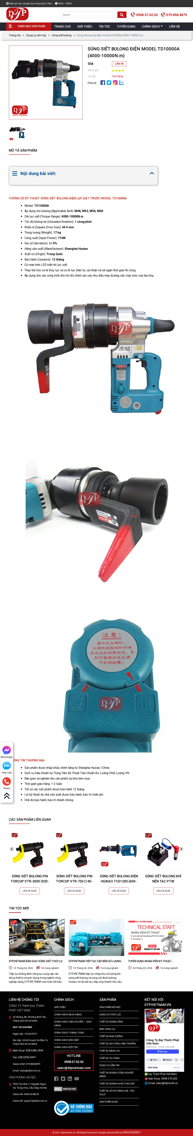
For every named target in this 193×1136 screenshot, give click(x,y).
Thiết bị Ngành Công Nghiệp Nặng (116, 1074)
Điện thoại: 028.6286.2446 (28, 1050)
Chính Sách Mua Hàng (68, 1014)
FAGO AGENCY (132, 1132)
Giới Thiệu (60, 1007)
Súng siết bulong (61, 35)
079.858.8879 (176, 15)
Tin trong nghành (50, 968)
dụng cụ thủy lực (110, 1014)
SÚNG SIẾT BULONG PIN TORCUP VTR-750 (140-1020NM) (74, 881)
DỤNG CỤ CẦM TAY (109, 1065)
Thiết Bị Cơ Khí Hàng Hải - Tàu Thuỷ (117, 1092)
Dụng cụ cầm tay (36, 35)
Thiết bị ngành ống (111, 1021)
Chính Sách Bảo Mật (66, 1040)
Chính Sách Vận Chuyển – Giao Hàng (73, 1023)
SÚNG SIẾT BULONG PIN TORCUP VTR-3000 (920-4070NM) (30, 881)
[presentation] (11, 849)
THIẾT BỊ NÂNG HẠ (109, 1050)
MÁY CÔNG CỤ (107, 1029)
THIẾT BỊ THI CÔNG (109, 1058)
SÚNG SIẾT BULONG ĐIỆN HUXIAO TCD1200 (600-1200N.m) (119, 881)
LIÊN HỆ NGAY (30, 891)
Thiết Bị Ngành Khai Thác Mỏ (117, 1083)
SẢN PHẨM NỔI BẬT (110, 1007)
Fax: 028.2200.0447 (24, 1057)
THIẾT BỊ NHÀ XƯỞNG (111, 1036)
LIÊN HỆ (119, 63)
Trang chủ (15, 35)
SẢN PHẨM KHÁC (108, 1101)
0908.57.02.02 (147, 15)
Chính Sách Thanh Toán (69, 1032)
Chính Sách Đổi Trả (66, 1047)
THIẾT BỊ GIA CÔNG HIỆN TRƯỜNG (117, 1043)
